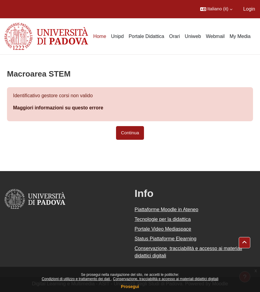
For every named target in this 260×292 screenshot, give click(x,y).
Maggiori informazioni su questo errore (58, 107)
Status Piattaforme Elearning (166, 238)
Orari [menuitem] (174, 36)
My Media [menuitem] (240, 36)
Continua (130, 132)
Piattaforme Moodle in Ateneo (166, 209)
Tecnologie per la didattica (163, 219)
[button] (216, 9)
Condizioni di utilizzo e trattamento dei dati (76, 279)
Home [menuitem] (99, 36)
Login (249, 9)
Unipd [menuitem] (117, 36)
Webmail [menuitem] (215, 36)
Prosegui (130, 286)
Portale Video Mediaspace (163, 229)
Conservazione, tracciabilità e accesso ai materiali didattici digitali (165, 279)
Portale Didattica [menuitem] (146, 36)
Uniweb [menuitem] (193, 36)
